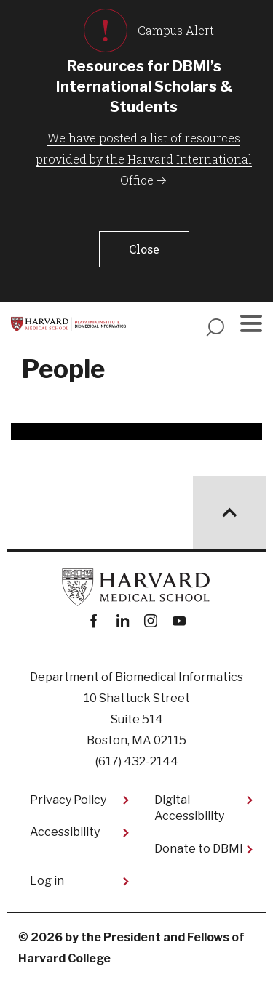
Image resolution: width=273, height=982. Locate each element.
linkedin (122, 621)
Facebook (94, 621)
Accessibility (65, 832)
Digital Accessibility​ (189, 808)
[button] (144, 249)
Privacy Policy (68, 800)
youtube (179, 621)
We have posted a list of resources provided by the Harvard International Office (144, 159)
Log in (47, 881)
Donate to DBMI (198, 849)
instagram (151, 621)
